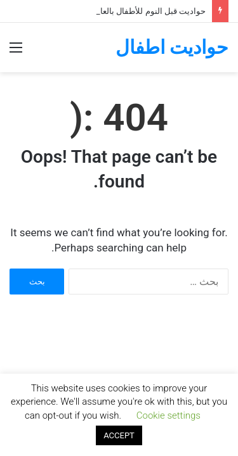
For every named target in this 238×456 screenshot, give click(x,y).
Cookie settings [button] (168, 415)
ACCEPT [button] (119, 435)
